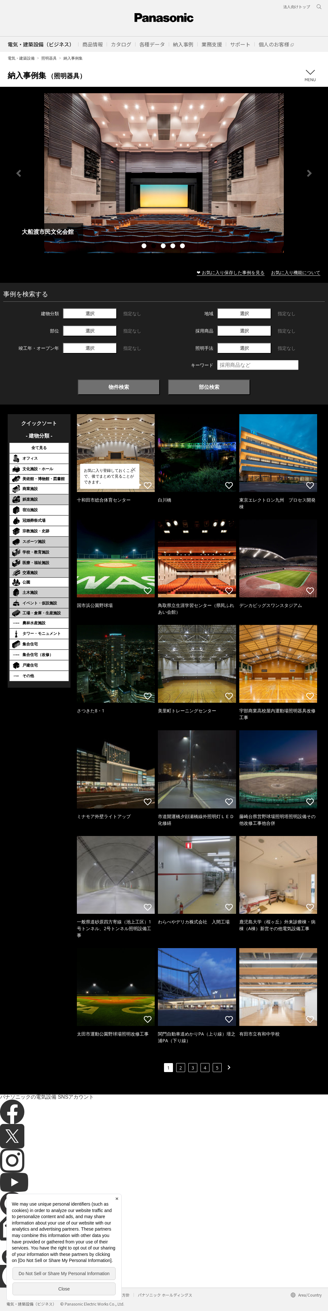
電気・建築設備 (21, 58)
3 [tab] (164, 246)
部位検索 (209, 386)
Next (309, 173)
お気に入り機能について (295, 272)
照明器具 (49, 58)
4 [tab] (173, 246)
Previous (18, 173)
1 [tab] (145, 246)
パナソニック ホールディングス (165, 1295)
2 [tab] (154, 246)
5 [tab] (183, 246)
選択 (90, 313)
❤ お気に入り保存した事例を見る (231, 272)
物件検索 (119, 386)
